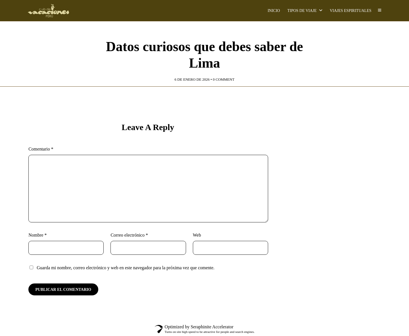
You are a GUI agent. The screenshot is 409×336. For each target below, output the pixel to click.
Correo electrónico (129, 235)
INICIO (274, 11)
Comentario (40, 149)
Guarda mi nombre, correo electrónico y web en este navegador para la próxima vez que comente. (125, 267)
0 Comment (223, 79)
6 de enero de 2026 (192, 79)
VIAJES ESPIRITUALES (351, 11)
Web (197, 235)
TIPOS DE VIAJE (302, 11)
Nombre (37, 235)
